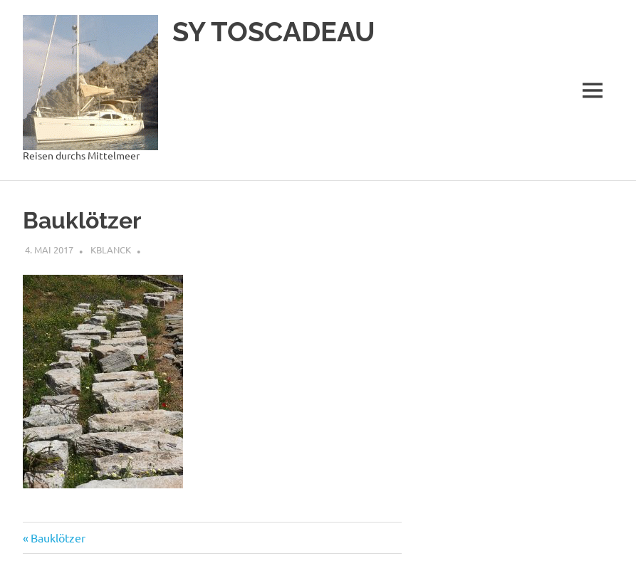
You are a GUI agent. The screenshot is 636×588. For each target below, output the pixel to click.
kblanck (110, 249)
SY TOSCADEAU (273, 32)
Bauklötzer (57, 537)
